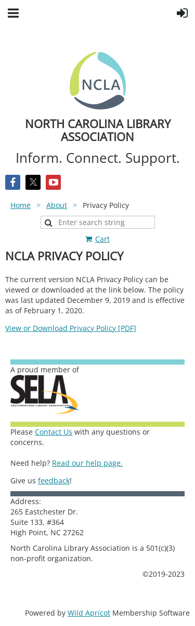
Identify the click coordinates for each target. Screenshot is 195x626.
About (56, 205)
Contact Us (53, 432)
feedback (54, 480)
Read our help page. (87, 463)
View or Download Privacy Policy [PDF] (70, 328)
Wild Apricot (89, 613)
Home (20, 205)
